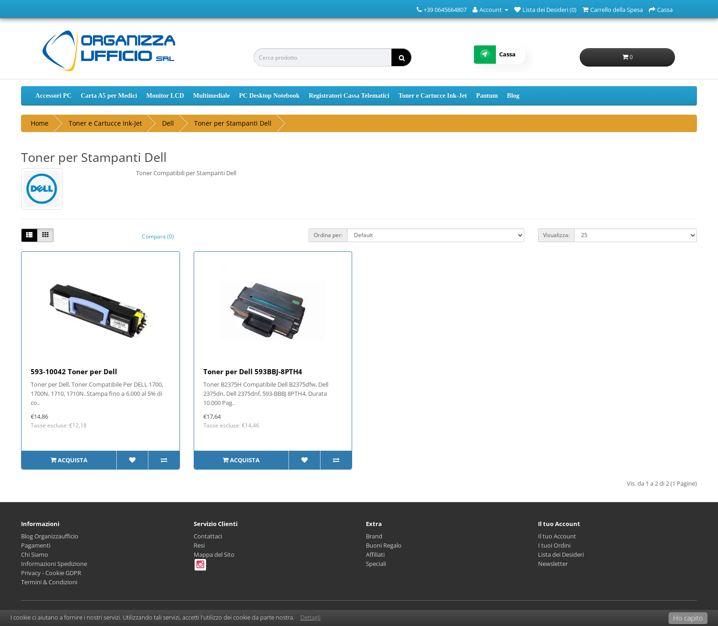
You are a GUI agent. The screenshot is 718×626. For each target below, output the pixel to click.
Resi (199, 545)
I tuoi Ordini (554, 545)
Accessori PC (53, 95)
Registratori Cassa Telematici (349, 95)
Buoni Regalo (384, 545)
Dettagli (310, 617)
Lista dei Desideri (561, 554)
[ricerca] (401, 57)
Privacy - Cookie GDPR (51, 573)
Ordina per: (328, 235)
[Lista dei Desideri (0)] (545, 9)
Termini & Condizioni (49, 582)
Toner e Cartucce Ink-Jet (432, 95)
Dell (168, 123)
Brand (374, 536)
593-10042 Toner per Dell (74, 371)
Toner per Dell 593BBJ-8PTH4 (252, 371)
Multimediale (211, 95)
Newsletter (553, 564)
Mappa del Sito (214, 554)
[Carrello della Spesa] (612, 9)
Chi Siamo (34, 554)
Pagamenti (35, 545)
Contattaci (208, 536)
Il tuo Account (557, 536)
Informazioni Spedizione (54, 564)
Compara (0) (158, 236)
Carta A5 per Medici (109, 95)
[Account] (490, 9)
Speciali (376, 564)
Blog (513, 95)
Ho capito (688, 617)
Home (40, 123)
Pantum (487, 95)
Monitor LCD (165, 95)
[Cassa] (661, 9)
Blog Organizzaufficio (49, 536)
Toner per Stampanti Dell (233, 123)
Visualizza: (556, 235)
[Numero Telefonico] (419, 9)
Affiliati (375, 554)
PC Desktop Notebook (269, 95)
